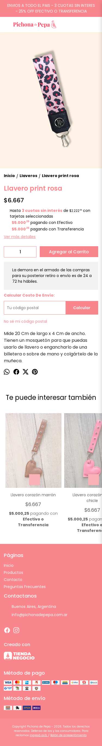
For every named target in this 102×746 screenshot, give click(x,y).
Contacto (13, 579)
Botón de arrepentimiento (68, 735)
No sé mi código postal (25, 321)
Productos (13, 572)
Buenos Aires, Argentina (30, 606)
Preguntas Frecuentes (25, 586)
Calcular (81, 307)
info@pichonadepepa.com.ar (35, 614)
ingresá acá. (39, 735)
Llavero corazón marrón (33, 495)
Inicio (9, 565)
